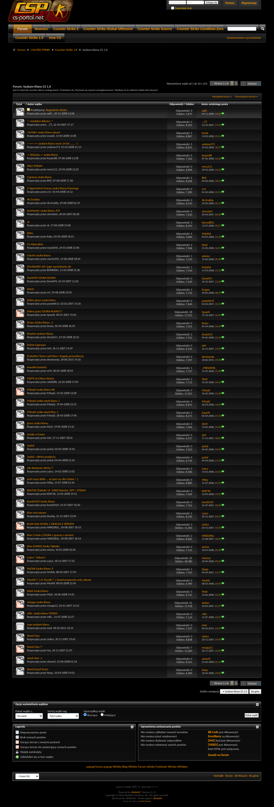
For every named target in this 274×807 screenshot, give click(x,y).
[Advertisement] (137, 63)
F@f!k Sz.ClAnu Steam (40, 378)
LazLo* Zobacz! (36, 557)
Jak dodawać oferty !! (40, 468)
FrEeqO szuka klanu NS (41, 389)
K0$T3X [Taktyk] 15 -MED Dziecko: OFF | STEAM (56, 490)
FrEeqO (51, 393)
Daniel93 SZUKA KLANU (41, 277)
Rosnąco (91, 715)
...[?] (49, 124)
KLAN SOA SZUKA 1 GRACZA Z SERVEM (50, 523)
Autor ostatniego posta (214, 104)
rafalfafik (52, 382)
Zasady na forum (218, 755)
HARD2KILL (53, 527)
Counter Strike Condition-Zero (200, 29)
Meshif (51, 583)
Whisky (117, 766)
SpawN (51, 314)
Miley (50, 482)
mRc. (50, 616)
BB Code (213, 732)
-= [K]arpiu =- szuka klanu (42, 154)
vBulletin (157, 798)
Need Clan (33, 635)
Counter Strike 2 (65, 29)
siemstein (52, 214)
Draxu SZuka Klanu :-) (40, 322)
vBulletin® (136, 792)
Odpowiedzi (176, 104)
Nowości (41, 29)
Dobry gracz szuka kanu (41, 300)
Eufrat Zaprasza (36, 345)
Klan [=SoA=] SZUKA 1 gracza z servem (50, 535)
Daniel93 (52, 281)
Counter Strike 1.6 (66, 50)
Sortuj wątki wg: (57, 711)
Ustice (50, 639)
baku (50, 236)
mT (48, 292)
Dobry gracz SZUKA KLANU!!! (44, 311)
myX (49, 628)
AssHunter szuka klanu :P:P (43, 210)
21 (190, 602)
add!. (50, 113)
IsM (49, 348)
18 (190, 312)
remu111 (52, 169)
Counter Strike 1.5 (29, 38)
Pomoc (230, 3)
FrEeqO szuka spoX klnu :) (42, 412)
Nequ (50, 672)
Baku (30, 233)
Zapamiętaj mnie (181, 8)
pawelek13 (53, 303)
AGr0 (50, 426)
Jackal (30, 445)
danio (30, 289)
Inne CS (55, 38)
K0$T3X (51, 493)
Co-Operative (35, 244)
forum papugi (103, 766)
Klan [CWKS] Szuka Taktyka (43, 546)
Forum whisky (146, 766)
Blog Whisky (129, 766)
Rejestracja (249, 3)
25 (190, 558)
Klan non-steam (36, 512)
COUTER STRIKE (40, 50)
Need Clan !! (34, 647)
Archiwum (241, 775)
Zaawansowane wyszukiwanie (244, 37)
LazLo (50, 471)
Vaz (49, 650)
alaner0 (51, 661)
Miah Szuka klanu (37, 591)
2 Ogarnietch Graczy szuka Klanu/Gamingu (53, 188)
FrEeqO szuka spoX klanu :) (43, 400)
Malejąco (108, 715)
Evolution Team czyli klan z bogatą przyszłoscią (55, 356)
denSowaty (53, 359)
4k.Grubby (33, 199)
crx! (49, 191)
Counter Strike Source (155, 29)
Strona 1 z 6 (221, 83)
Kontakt (218, 775)
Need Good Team (37, 669)
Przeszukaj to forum (245, 96)
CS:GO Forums (145, 801)
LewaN (51, 135)
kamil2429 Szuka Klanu (41, 501)
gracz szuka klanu (37, 423)
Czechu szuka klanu (39, 255)
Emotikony (214, 736)
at (28, 221)
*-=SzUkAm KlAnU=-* (40, 121)
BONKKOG (53, 270)
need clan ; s (34, 658)
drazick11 (52, 337)
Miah (50, 594)
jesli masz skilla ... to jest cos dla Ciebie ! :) (52, 479)
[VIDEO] (213, 744)
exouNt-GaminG (37, 367)
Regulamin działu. (57, 110)
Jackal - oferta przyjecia (41, 456)
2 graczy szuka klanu (39, 177)
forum (229, 775)
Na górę (255, 691)
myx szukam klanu (38, 624)
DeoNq (51, 516)
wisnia (50, 549)
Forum (22, 29)
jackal (50, 449)
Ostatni (254, 83)
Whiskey (182, 766)
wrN (49, 370)
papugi (90, 766)
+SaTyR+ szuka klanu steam (43, 132)
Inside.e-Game (36, 434)
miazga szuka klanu (38, 602)
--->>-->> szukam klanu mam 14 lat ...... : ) (52, 143)
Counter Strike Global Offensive (108, 29)
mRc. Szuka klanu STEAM (42, 613)
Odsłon (190, 104)
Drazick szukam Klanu (40, 333)
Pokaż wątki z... (24, 711)
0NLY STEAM (34, 166)
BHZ (49, 180)
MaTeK (51, 572)
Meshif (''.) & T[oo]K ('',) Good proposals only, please (59, 579)
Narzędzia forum (221, 96)
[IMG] (211, 740)
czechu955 (53, 259)
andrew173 (53, 147)
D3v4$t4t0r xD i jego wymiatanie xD (49, 266)
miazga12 (52, 605)
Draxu (50, 326)
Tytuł (20, 104)
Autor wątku (34, 104)
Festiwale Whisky (166, 766)
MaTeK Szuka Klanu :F (40, 568)
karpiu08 (52, 158)
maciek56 (52, 247)
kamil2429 (53, 505)
